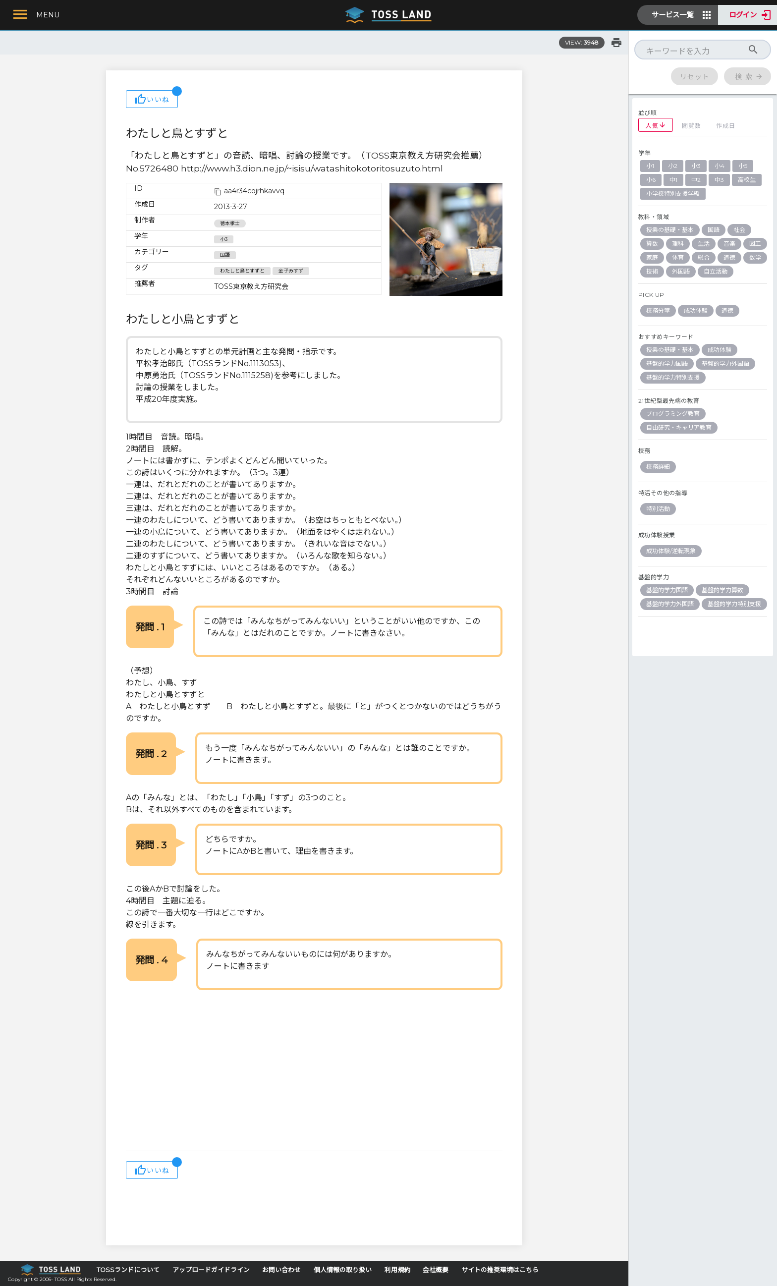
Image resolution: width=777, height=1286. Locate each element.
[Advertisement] (314, 1071)
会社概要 (435, 1270)
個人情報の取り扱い (343, 1270)
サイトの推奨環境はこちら (500, 1270)
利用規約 (397, 1270)
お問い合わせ (281, 1270)
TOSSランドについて (128, 1270)
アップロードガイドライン (211, 1270)
